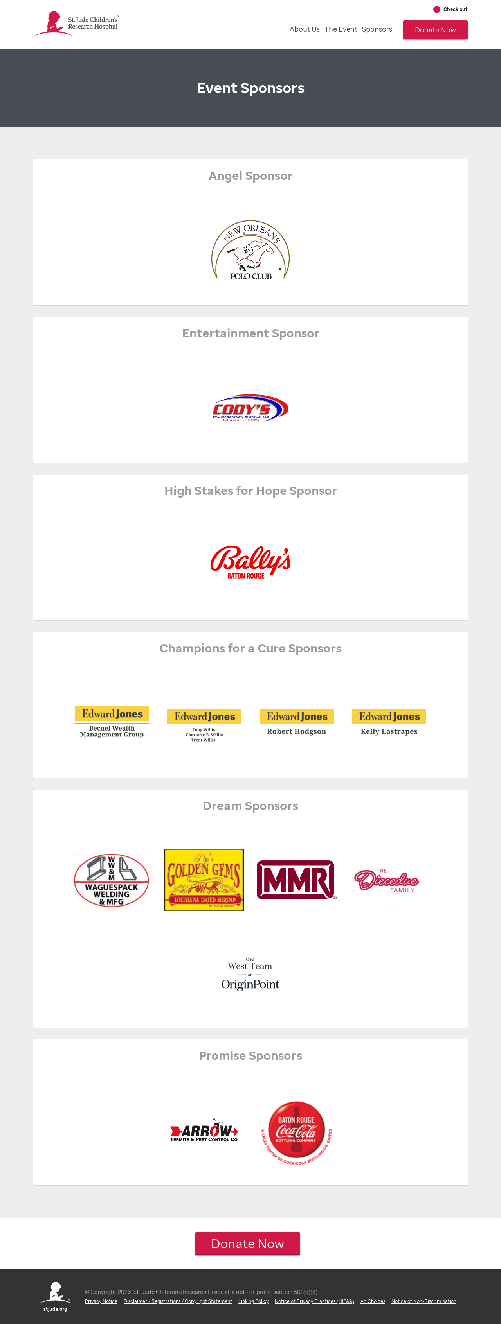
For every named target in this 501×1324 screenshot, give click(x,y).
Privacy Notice (101, 1301)
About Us (305, 29)
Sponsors (377, 29)
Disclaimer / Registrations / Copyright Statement (178, 1301)
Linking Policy (253, 1301)
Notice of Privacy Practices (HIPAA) (314, 1301)
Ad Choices (372, 1301)
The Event (340, 29)
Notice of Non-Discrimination (423, 1301)
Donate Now (435, 29)
